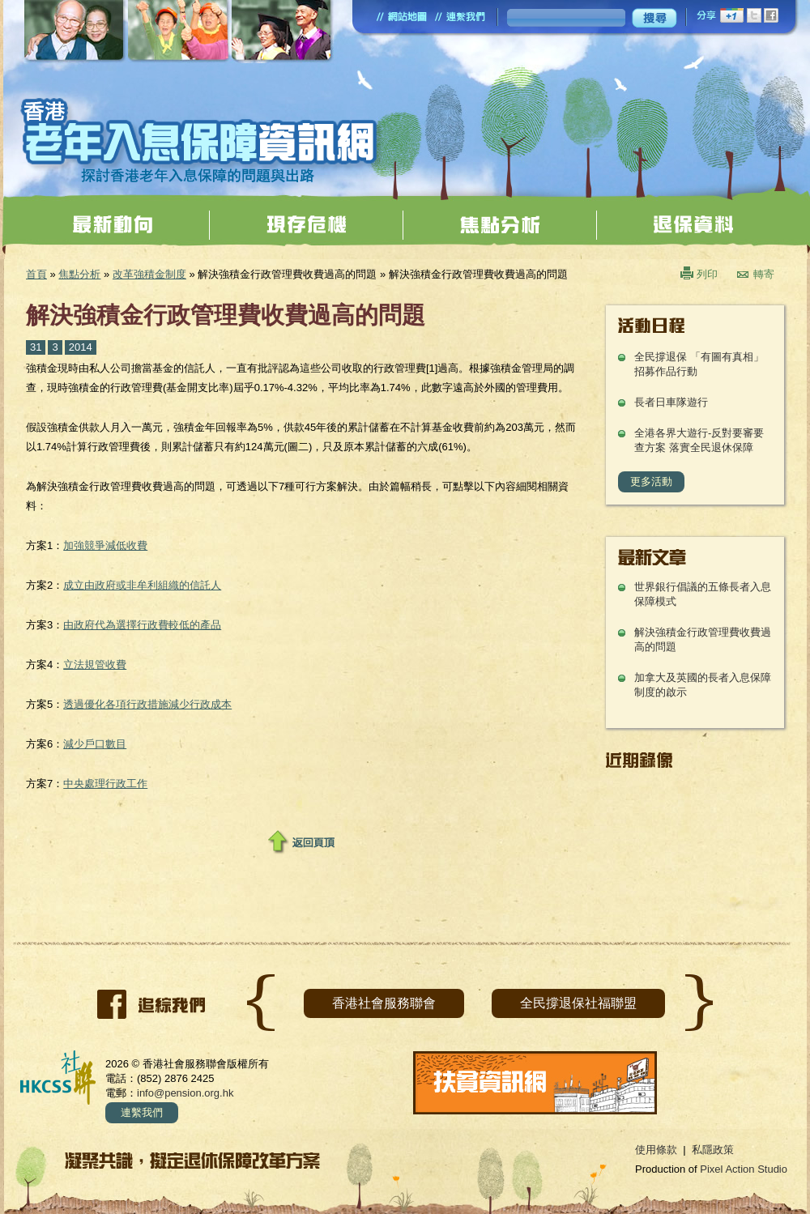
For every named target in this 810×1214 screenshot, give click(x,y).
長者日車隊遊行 (671, 402)
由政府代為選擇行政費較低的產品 (142, 625)
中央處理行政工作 (105, 783)
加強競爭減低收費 (105, 545)
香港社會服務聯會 (384, 1003)
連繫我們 (142, 1112)
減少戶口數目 (94, 744)
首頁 (36, 274)
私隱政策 (713, 1150)
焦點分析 (79, 274)
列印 (707, 274)
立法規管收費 (94, 664)
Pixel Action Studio (743, 1169)
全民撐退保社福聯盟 (578, 1003)
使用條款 (656, 1150)
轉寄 (763, 274)
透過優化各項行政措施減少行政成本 (147, 704)
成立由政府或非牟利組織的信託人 (142, 585)
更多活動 (651, 481)
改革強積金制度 (149, 274)
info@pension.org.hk (185, 1093)
